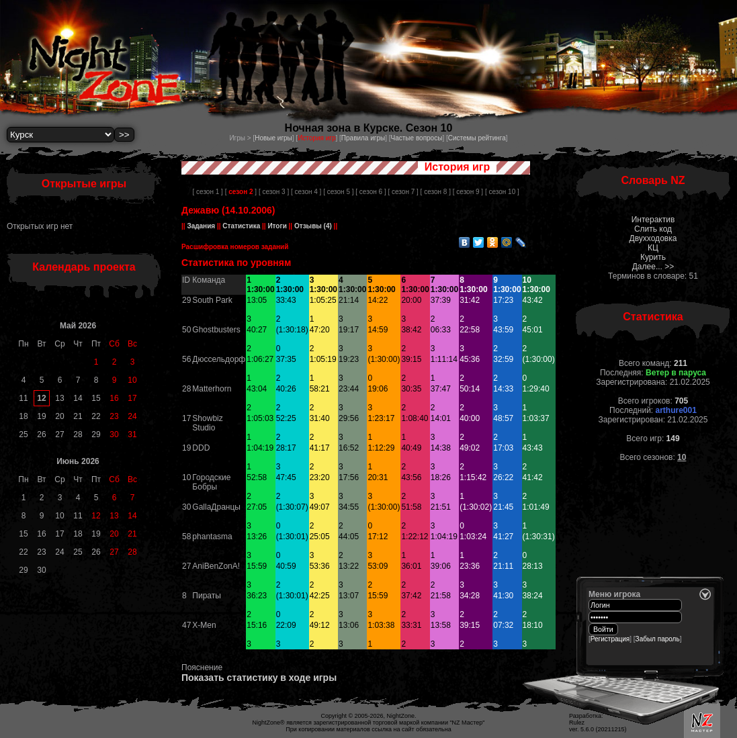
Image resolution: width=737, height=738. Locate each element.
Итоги (277, 226)
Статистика (241, 226)
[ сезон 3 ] (274, 191)
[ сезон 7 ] (403, 191)
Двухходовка (653, 238)
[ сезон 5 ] (338, 191)
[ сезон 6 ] (370, 191)
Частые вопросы (417, 138)
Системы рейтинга (477, 138)
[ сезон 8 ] (436, 191)
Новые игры (273, 138)
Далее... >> (653, 266)
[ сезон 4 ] (306, 191)
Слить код (653, 229)
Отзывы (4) (312, 226)
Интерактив (653, 219)
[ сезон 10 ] (502, 191)
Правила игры (363, 138)
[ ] (241, 191)
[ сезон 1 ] (208, 191)
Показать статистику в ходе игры (259, 677)
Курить (653, 257)
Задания (201, 226)
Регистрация (610, 639)
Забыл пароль (658, 639)
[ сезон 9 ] (468, 191)
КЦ (653, 247)
